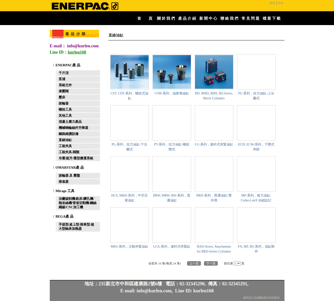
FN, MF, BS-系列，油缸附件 (256, 249)
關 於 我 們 (166, 18)
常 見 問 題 (250, 18)
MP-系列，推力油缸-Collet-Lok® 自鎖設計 (256, 198)
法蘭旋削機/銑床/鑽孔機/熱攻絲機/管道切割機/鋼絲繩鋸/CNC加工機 (78, 203)
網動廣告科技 (265, 297)
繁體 (272, 3)
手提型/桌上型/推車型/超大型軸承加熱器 (76, 226)
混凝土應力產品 (70, 121)
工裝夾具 (65, 146)
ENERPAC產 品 (68, 65)
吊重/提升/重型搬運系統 (76, 158)
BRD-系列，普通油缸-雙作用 (213, 198)
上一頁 (194, 263)
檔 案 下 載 (271, 18)
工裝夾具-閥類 (69, 152)
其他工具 (65, 115)
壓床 (62, 97)
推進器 (64, 181)
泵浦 (62, 79)
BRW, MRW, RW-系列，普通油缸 (171, 198)
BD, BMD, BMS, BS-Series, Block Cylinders (214, 96)
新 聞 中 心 (208, 18)
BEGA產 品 (64, 216)
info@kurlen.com (83, 46)
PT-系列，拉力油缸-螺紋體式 (171, 147)
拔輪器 (64, 103)
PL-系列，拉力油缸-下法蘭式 (129, 147)
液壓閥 (64, 91)
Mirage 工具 (65, 191)
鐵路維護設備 (68, 134)
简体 (280, 3)
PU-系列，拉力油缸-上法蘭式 (256, 96)
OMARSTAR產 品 (70, 167)
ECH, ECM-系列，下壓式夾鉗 (256, 147)
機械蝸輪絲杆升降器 (73, 128)
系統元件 (65, 85)
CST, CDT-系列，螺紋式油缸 (129, 96)
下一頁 (210, 263)
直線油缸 (65, 140)
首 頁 (144, 18)
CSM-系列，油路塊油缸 (171, 93)
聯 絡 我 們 (229, 18)
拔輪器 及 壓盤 (69, 175)
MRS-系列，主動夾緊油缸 (129, 246)
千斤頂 (64, 73)
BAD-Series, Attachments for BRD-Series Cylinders (214, 249)
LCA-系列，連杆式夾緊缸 (171, 246)
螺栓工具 (65, 109)
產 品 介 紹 (187, 18)
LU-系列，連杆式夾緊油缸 (214, 144)
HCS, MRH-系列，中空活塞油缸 (129, 198)
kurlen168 (203, 290)
